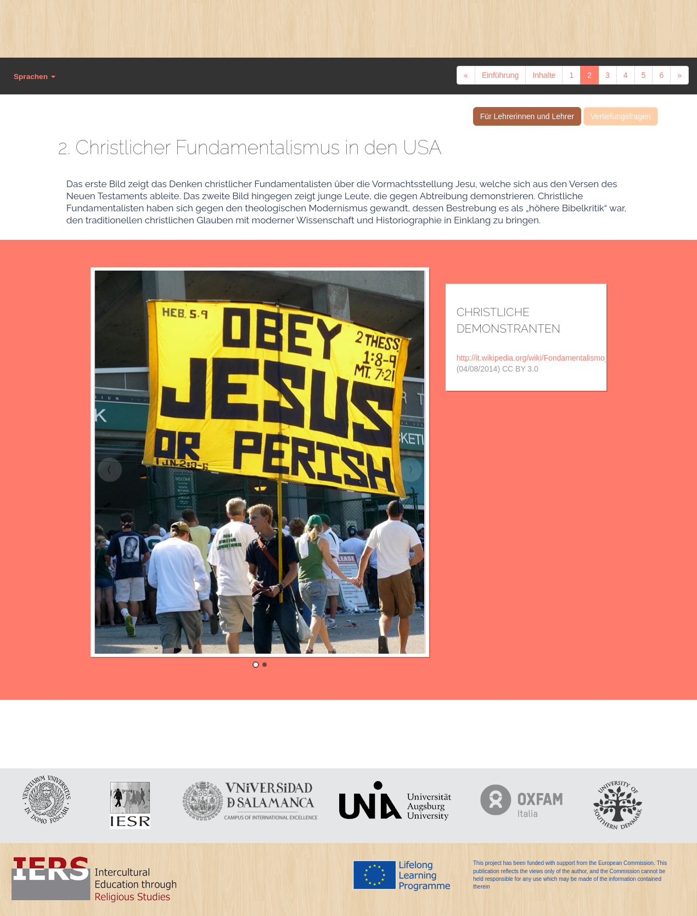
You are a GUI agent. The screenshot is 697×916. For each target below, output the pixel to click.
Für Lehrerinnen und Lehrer (527, 116)
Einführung (500, 75)
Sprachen (34, 76)
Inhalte (543, 75)
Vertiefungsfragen (621, 116)
